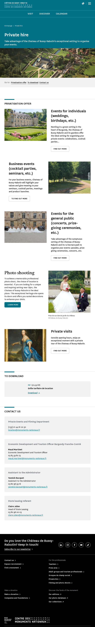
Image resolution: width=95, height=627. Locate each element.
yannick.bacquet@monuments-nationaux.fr (28, 487)
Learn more (13, 305)
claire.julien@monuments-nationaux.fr (25, 515)
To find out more (19, 199)
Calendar (61, 13)
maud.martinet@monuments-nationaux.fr (27, 458)
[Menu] (89, 3)
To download (32, 82)
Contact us (44, 82)
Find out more (60, 149)
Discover (44, 13)
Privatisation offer (18, 82)
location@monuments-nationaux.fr (24, 430)
